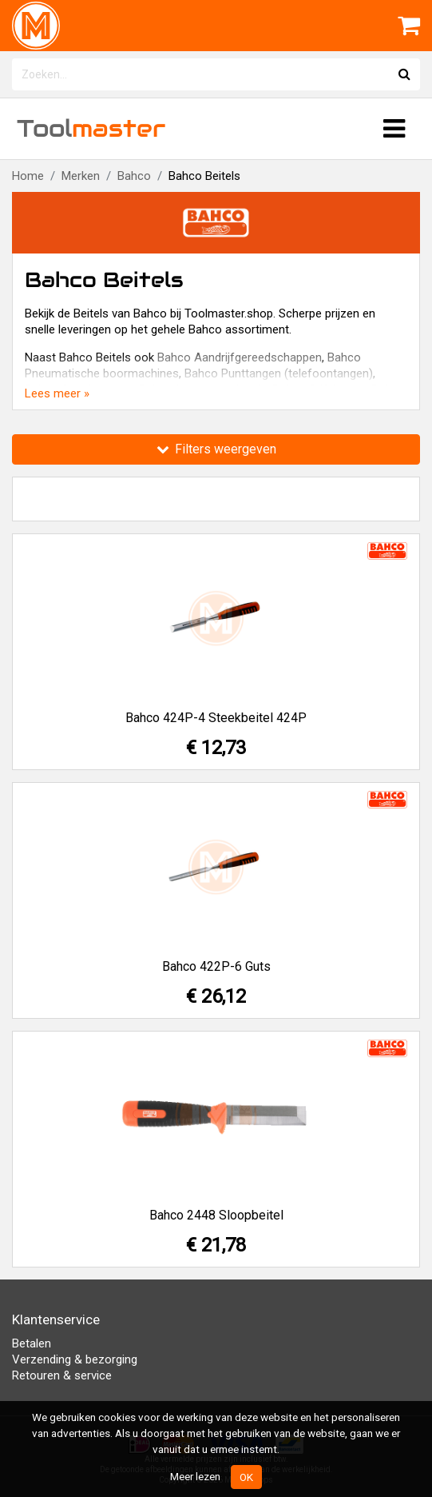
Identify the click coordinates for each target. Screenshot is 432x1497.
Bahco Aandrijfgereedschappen (239, 357)
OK (246, 1477)
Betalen (31, 1343)
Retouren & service (62, 1375)
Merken (80, 176)
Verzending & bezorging (74, 1359)
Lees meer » (57, 393)
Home (28, 176)
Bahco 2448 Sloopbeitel (216, 1215)
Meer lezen (195, 1476)
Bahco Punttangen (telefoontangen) (278, 373)
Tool (91, 128)
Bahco (134, 176)
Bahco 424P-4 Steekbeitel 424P (216, 717)
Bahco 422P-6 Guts (216, 966)
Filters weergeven (216, 449)
